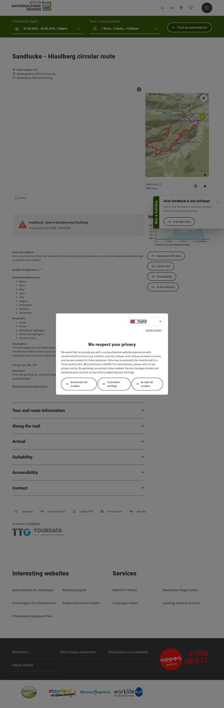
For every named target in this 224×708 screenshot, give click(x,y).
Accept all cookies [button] (147, 384)
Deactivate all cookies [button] (78, 384)
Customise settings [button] (113, 384)
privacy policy (154, 330)
